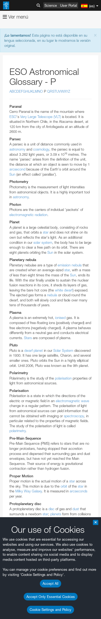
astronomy (17, 149)
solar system (42, 242)
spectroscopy (74, 416)
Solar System (63, 350)
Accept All (50, 583)
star (45, 232)
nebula (52, 295)
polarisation (63, 378)
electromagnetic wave (72, 401)
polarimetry (17, 431)
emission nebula (70, 265)
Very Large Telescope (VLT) (40, 116)
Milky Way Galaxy (28, 491)
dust (75, 509)
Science (50, 5)
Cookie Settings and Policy (50, 609)
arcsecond (17, 169)
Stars (28, 338)
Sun (12, 174)
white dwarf (64, 290)
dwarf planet (33, 350)
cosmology (41, 149)
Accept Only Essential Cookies (50, 596)
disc (51, 509)
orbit (64, 486)
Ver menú (15, 17)
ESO (12, 116)
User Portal (68, 5)
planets (55, 514)
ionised (60, 317)
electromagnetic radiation (28, 215)
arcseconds (78, 491)
